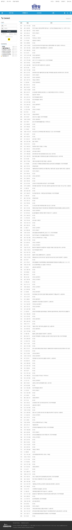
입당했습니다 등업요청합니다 (7, 49)
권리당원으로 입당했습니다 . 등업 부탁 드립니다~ (12, 54)
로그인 (52, 1)
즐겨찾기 (3, 1)
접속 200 (69, 1)
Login (9, 31)
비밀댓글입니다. (5, 55)
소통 (53, 13)
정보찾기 (63, 1)
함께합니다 (25, 13)
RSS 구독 (9, 1)
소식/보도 (39, 13)
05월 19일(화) (16, 1)
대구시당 (11, 13)
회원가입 (57, 1)
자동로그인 (3, 34)
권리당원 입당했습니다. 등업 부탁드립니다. (10, 52)
